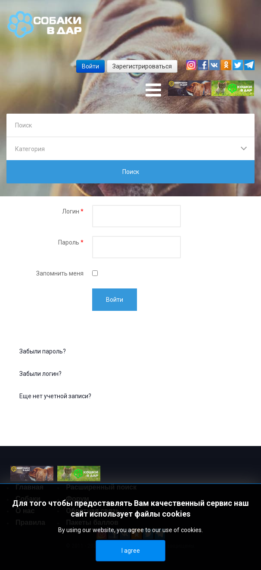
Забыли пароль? (42, 351)
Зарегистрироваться (142, 66)
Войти (114, 299)
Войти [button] (90, 66)
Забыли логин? (40, 373)
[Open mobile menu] (153, 90)
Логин (73, 211)
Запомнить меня (60, 273)
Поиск (130, 171)
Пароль (71, 242)
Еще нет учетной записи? (55, 396)
